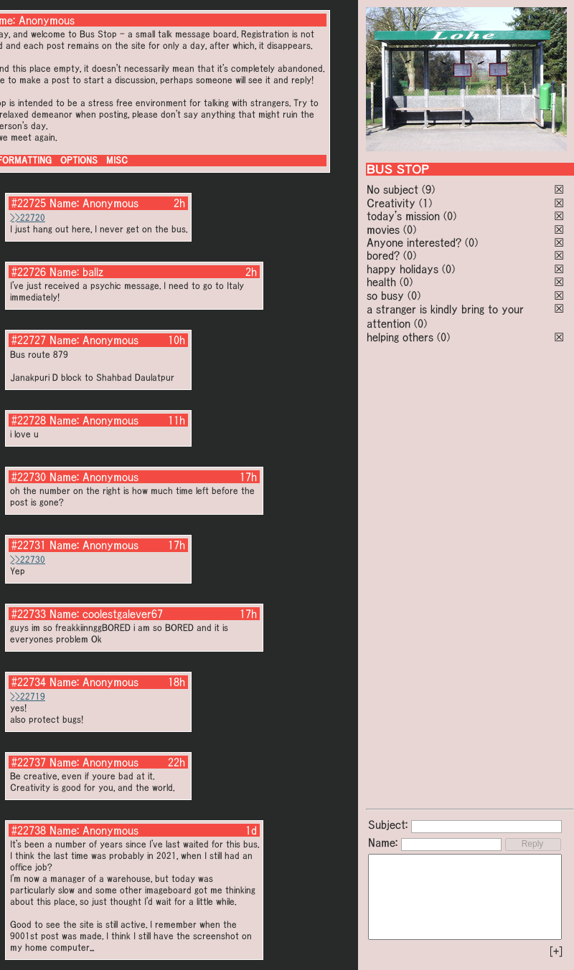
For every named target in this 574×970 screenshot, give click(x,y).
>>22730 (27, 559)
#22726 (28, 271)
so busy (385, 295)
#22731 (28, 545)
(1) (425, 203)
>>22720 (27, 217)
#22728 (28, 420)
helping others (400, 337)
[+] (556, 951)
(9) (428, 189)
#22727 (28, 340)
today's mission (403, 216)
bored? (383, 255)
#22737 (28, 762)
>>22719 (27, 696)
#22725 (28, 203)
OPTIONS (79, 160)
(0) (449, 216)
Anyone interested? (414, 242)
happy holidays (402, 269)
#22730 (28, 476)
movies (383, 229)
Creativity (391, 203)
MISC (117, 160)
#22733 (28, 613)
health (381, 281)
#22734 (28, 682)
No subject (394, 189)
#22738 (28, 830)
